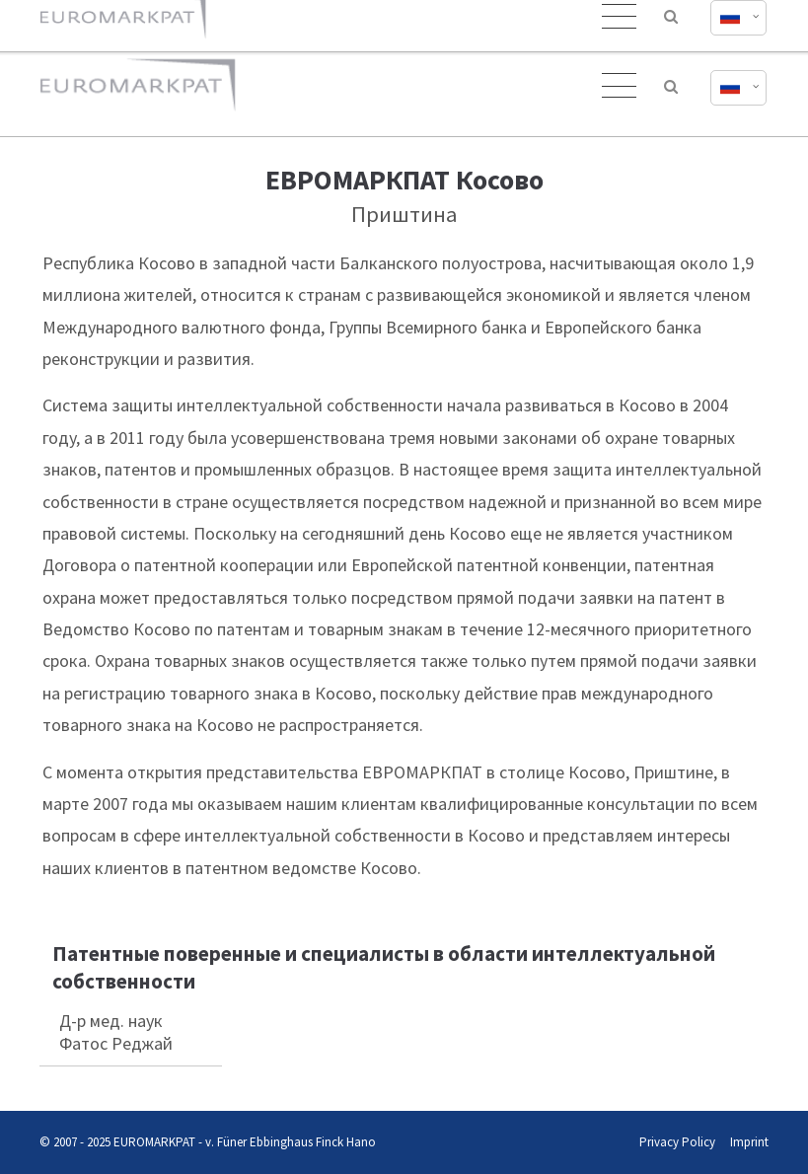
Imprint (749, 1142)
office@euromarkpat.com (532, 18)
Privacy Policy (677, 1142)
